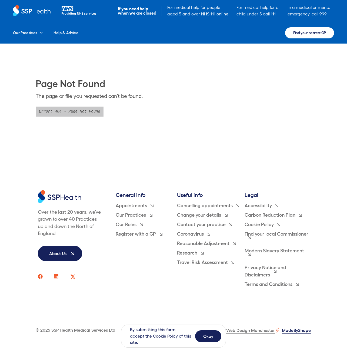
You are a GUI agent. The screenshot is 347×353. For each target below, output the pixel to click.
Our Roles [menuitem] (129, 224)
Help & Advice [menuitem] (66, 33)
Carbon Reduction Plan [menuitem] (273, 215)
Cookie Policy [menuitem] (262, 224)
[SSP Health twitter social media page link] (73, 276)
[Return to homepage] (32, 11)
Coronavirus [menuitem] (193, 234)
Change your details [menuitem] (202, 215)
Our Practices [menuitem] (28, 33)
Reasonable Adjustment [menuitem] (206, 243)
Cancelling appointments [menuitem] (208, 205)
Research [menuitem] (190, 253)
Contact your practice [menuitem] (204, 224)
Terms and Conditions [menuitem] (272, 284)
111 (273, 13)
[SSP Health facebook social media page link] (40, 276)
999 (323, 13)
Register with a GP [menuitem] (139, 234)
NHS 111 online (215, 13)
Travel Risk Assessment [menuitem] (205, 262)
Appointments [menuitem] (135, 205)
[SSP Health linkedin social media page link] (56, 276)
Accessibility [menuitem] (261, 205)
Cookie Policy (166, 336)
